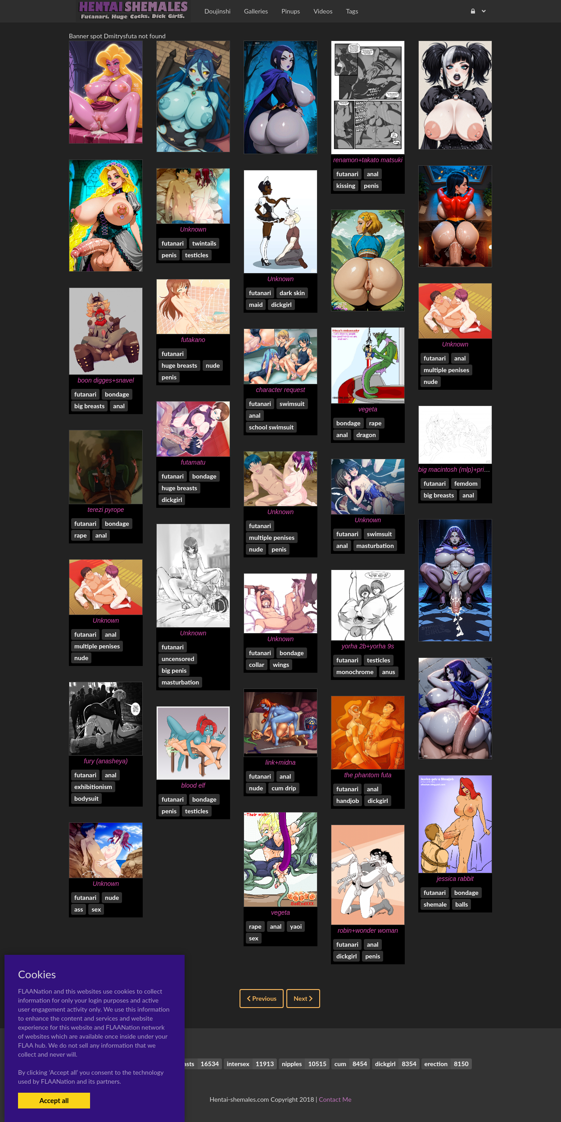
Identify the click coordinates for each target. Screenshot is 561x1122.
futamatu (193, 462)
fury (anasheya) (105, 761)
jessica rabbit (455, 878)
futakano (193, 339)
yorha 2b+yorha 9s (368, 646)
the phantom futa (367, 775)
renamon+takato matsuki (368, 160)
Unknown (193, 229)
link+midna (280, 762)
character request (280, 389)
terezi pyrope (106, 509)
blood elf (193, 785)
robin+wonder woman (368, 930)
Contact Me (335, 1099)
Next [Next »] (303, 998)
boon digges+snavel (106, 380)
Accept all (53, 1100)
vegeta (367, 409)
